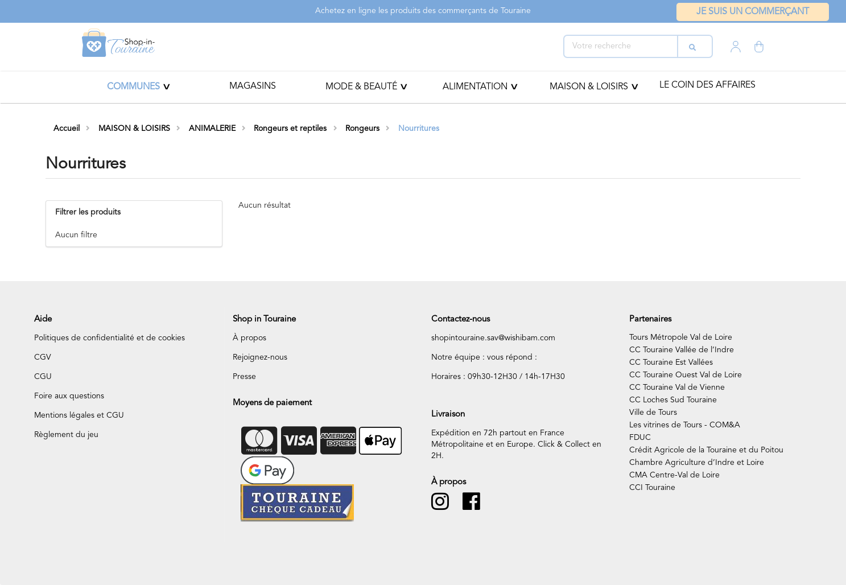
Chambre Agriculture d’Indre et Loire (696, 463)
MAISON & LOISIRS (589, 87)
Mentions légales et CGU (79, 415)
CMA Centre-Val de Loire (674, 475)
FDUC (640, 438)
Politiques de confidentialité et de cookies (109, 338)
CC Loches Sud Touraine (673, 400)
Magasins (252, 86)
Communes (133, 87)
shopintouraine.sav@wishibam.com (493, 338)
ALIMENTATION (475, 87)
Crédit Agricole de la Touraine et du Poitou (706, 450)
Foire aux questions (69, 396)
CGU (43, 377)
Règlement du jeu (66, 435)
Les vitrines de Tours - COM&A (684, 425)
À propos (249, 338)
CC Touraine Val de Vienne (677, 388)
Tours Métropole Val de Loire (680, 337)
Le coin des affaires (707, 85)
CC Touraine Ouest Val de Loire (685, 375)
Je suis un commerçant (752, 12)
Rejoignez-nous (260, 357)
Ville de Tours (653, 413)
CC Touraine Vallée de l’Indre (681, 350)
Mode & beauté (361, 87)
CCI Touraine (652, 488)
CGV (42, 357)
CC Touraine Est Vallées (671, 362)
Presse (244, 377)
